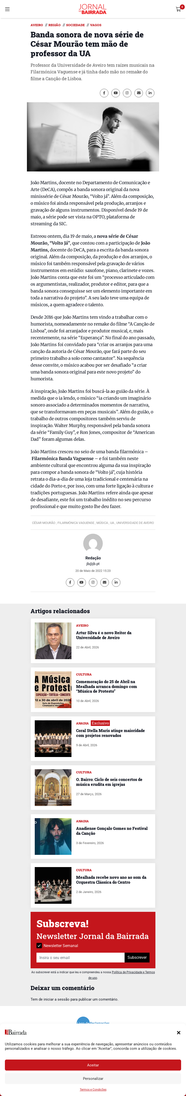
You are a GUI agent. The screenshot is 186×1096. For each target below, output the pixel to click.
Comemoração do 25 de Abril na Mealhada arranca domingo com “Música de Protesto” (106, 686)
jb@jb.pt (93, 564)
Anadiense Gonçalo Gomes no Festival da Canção (112, 831)
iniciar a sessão (57, 999)
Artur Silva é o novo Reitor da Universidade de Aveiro (103, 635)
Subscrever (137, 957)
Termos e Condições (93, 1089)
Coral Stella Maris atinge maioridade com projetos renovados (110, 733)
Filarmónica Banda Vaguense (63, 458)
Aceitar (93, 1065)
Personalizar (93, 1078)
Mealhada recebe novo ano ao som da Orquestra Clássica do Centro (111, 879)
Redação (93, 558)
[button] (178, 1032)
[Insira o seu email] (80, 957)
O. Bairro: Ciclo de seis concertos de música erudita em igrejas (109, 782)
